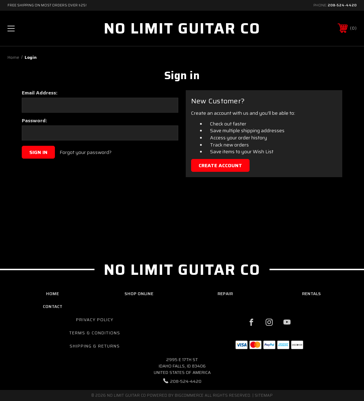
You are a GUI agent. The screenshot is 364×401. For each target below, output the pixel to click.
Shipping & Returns (95, 346)
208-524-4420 (342, 5)
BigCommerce (189, 395)
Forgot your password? (86, 152)
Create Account (220, 165)
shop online (138, 293)
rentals (311, 293)
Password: (34, 120)
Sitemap (264, 395)
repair (225, 293)
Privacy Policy (94, 319)
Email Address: (39, 92)
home (52, 293)
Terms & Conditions (94, 332)
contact (52, 306)
